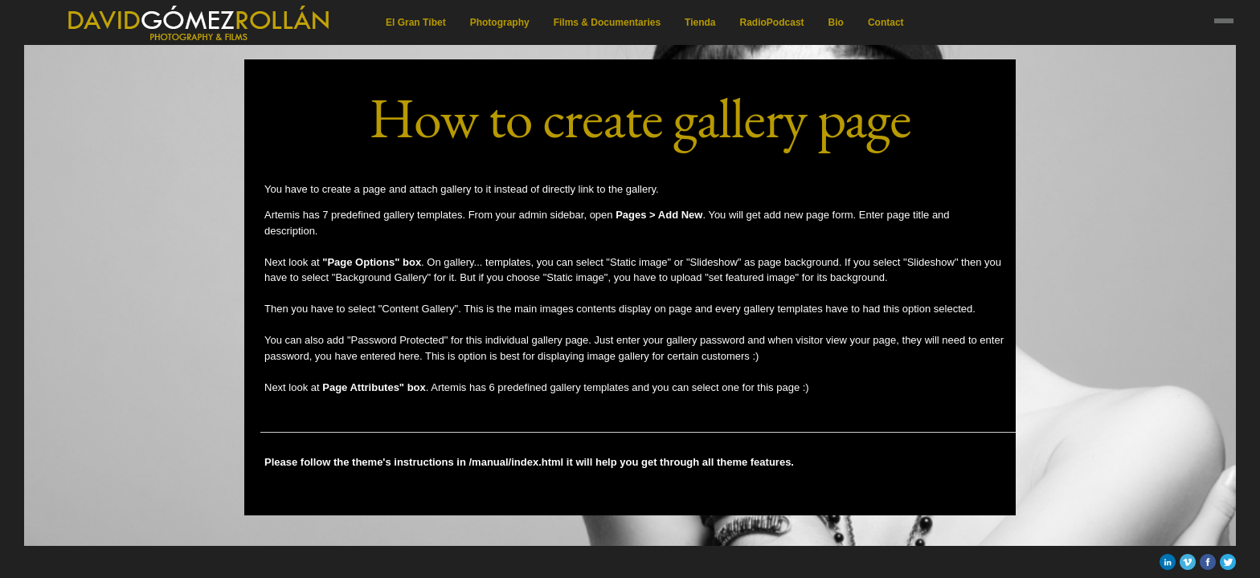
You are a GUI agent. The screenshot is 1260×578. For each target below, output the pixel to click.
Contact (886, 22)
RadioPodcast (772, 22)
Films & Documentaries (607, 22)
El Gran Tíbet (416, 22)
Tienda (700, 22)
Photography (500, 22)
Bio (836, 22)
